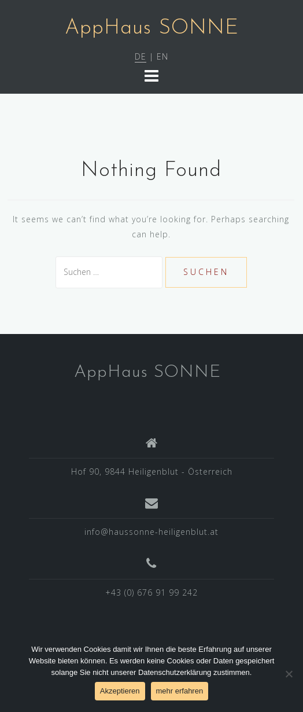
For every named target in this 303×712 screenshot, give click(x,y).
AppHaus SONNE (152, 28)
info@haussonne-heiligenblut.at (151, 531)
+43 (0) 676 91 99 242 (151, 592)
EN (162, 56)
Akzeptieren (120, 691)
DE (140, 56)
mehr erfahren (180, 691)
